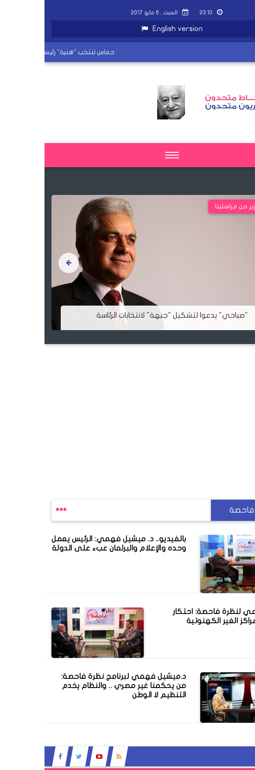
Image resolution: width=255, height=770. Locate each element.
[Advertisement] (127, 409)
